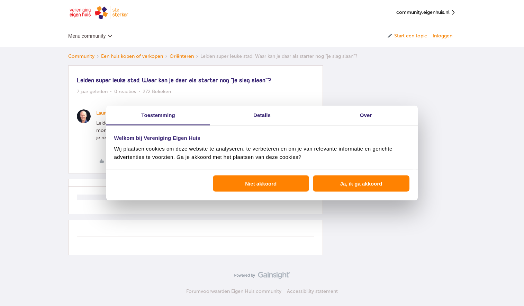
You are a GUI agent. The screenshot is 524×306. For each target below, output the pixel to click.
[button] (407, 36)
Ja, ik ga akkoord (361, 183)
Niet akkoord (261, 183)
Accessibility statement (312, 291)
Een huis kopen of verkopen (132, 56)
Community (81, 56)
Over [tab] (366, 115)
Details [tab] (262, 115)
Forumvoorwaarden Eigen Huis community (233, 291)
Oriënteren (182, 56)
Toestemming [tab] (158, 115)
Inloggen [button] (442, 36)
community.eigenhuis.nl (426, 12)
